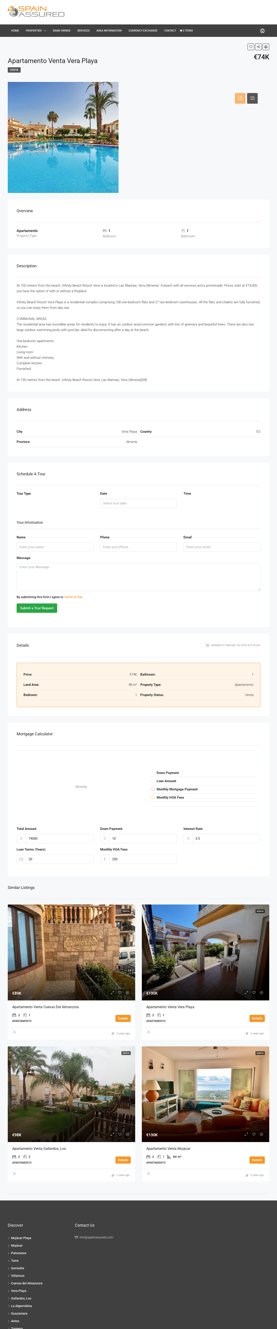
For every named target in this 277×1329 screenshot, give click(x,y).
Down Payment (111, 829)
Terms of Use (73, 597)
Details (123, 1018)
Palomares (18, 1253)
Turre (15, 1260)
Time (187, 494)
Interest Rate (193, 829)
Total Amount (26, 829)
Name (21, 537)
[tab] (240, 98)
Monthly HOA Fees (114, 849)
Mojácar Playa (21, 1238)
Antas (15, 1321)
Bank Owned (61, 30)
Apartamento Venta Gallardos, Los (39, 1149)
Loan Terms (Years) (31, 849)
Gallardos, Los (21, 1298)
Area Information (109, 30)
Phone (104, 537)
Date (103, 494)
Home (15, 30)
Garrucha (17, 1268)
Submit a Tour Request (37, 608)
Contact (170, 30)
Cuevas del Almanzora (27, 1283)
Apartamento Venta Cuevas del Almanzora (45, 1007)
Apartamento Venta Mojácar (168, 1149)
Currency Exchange (143, 30)
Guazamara (19, 1313)
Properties (34, 30)
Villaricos (17, 1275)
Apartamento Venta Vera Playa (170, 1007)
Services (83, 30)
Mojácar (17, 1245)
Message (23, 558)
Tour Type (24, 494)
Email (187, 537)
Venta (14, 69)
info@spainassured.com (96, 1237)
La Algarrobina (21, 1306)
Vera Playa (18, 1291)
